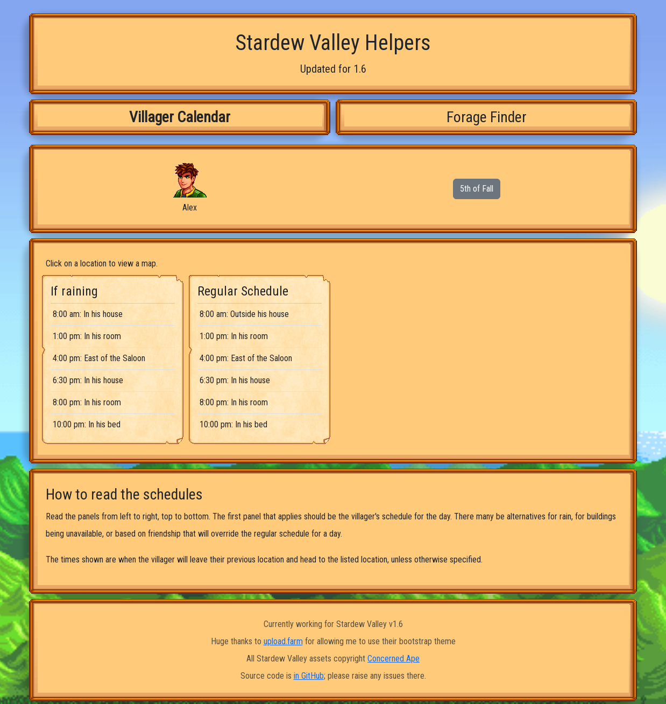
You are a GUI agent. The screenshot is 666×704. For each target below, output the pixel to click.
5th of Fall (476, 189)
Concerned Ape (393, 658)
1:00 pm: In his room (87, 336)
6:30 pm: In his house (88, 380)
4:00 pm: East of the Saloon (99, 358)
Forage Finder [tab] (487, 117)
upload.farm (283, 641)
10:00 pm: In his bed (87, 424)
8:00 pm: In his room (87, 402)
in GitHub (309, 676)
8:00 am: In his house (88, 314)
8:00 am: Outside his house (244, 314)
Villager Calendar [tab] (179, 117)
